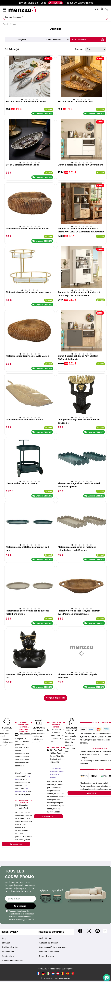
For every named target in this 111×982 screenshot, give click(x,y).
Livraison (6, 943)
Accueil (5, 24)
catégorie (21, 39)
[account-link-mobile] (102, 10)
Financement (8, 952)
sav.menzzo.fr (26, 734)
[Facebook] (80, 931)
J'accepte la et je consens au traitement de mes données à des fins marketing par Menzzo (20, 915)
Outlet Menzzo (45, 938)
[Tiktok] (105, 931)
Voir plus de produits (55, 698)
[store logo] (51, 9)
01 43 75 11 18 (57, 729)
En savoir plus (16, 844)
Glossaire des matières (12, 960)
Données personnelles (49, 952)
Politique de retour (10, 947)
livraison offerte (53, 39)
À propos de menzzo (48, 943)
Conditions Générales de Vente (53, 947)
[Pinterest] (97, 931)
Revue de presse (46, 956)
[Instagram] (89, 931)
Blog (4, 938)
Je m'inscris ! (20, 906)
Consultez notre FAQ (23, 806)
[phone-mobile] (97, 10)
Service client (8, 956)
